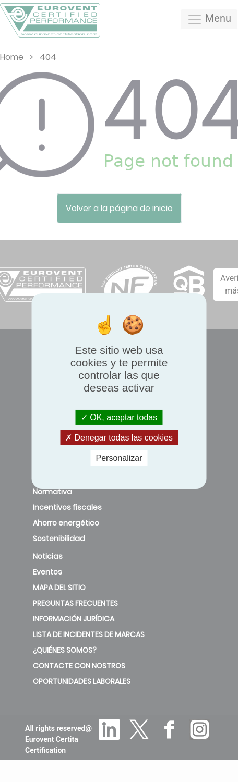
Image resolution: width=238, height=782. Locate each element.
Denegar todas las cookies (119, 437)
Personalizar (119, 458)
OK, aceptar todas (119, 416)
